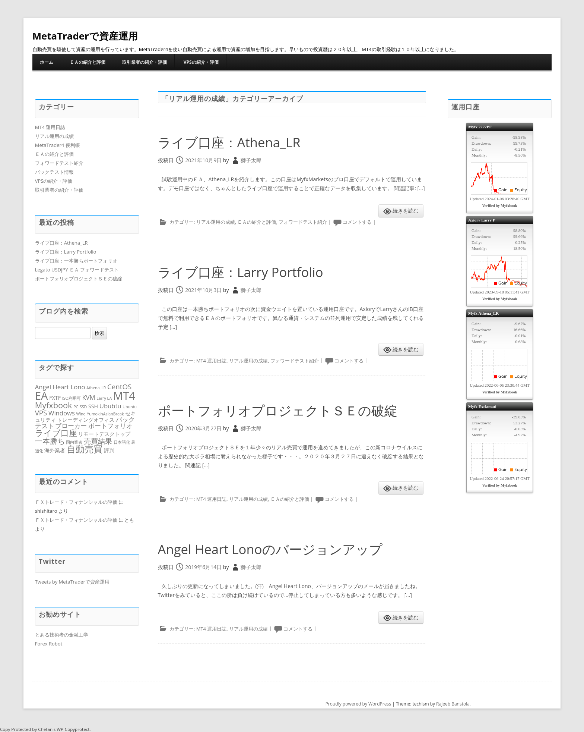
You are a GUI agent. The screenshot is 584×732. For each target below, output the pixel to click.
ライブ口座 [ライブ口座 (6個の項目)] (56, 432)
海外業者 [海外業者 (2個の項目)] (54, 450)
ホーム (46, 62)
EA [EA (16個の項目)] (41, 395)
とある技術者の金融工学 (61, 634)
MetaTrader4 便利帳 (57, 145)
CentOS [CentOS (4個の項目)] (119, 386)
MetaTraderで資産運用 (85, 36)
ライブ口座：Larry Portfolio (243, 272)
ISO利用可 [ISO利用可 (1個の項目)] (71, 398)
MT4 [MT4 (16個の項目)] (124, 395)
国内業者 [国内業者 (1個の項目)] (74, 442)
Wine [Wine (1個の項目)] (81, 414)
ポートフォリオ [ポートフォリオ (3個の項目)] (110, 425)
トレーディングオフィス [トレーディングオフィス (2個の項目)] (85, 419)
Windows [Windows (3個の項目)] (61, 413)
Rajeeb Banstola (453, 704)
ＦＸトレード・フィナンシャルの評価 (76, 502)
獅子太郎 (251, 160)
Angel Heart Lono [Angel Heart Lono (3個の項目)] (60, 387)
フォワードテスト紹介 (303, 222)
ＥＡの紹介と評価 (87, 62)
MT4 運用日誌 (211, 360)
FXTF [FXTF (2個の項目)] (55, 397)
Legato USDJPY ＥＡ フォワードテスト (77, 269)
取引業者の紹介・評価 (144, 62)
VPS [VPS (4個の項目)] (41, 412)
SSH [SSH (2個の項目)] (93, 406)
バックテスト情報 (54, 172)
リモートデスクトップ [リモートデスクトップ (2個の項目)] (104, 433)
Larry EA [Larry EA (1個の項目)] (104, 398)
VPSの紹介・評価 (201, 62)
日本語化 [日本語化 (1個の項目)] (122, 442)
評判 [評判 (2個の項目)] (109, 450)
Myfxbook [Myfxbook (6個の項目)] (53, 405)
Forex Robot (49, 643)
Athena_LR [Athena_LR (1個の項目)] (96, 387)
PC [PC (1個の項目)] (75, 406)
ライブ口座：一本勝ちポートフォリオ (76, 260)
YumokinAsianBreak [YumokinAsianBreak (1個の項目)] (105, 414)
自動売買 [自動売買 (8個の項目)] (84, 449)
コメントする (357, 222)
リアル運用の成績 (215, 222)
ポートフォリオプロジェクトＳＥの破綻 (281, 410)
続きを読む (406, 210)
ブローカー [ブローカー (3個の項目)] (71, 425)
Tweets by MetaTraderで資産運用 (72, 581)
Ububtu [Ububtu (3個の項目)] (110, 406)
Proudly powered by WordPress (358, 704)
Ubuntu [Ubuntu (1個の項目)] (130, 406)
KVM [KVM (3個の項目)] (88, 397)
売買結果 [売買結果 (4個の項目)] (98, 441)
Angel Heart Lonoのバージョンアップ (274, 549)
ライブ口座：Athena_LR (231, 142)
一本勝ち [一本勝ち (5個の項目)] (50, 441)
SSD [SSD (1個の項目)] (83, 406)
